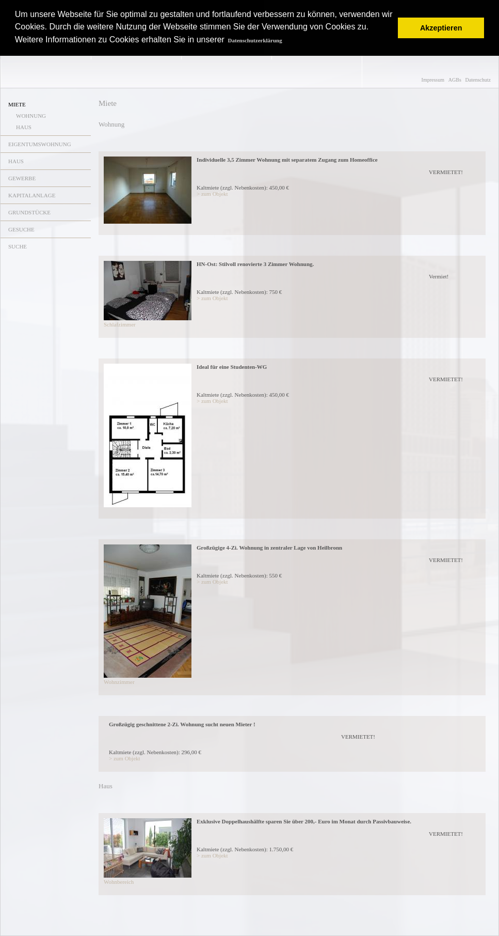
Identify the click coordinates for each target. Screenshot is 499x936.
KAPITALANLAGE (31, 195)
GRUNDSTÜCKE (29, 212)
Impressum (433, 80)
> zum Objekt (212, 194)
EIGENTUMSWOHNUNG (39, 144)
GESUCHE (21, 229)
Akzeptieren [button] (441, 28)
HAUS (23, 127)
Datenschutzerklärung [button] (255, 40)
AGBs (454, 80)
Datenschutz (478, 80)
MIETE (17, 104)
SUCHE (17, 246)
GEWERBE (22, 178)
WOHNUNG (31, 116)
